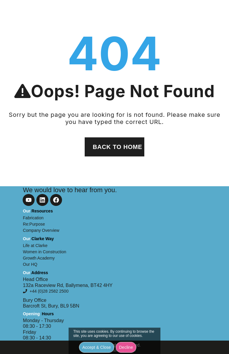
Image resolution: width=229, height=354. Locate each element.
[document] (114, 177)
